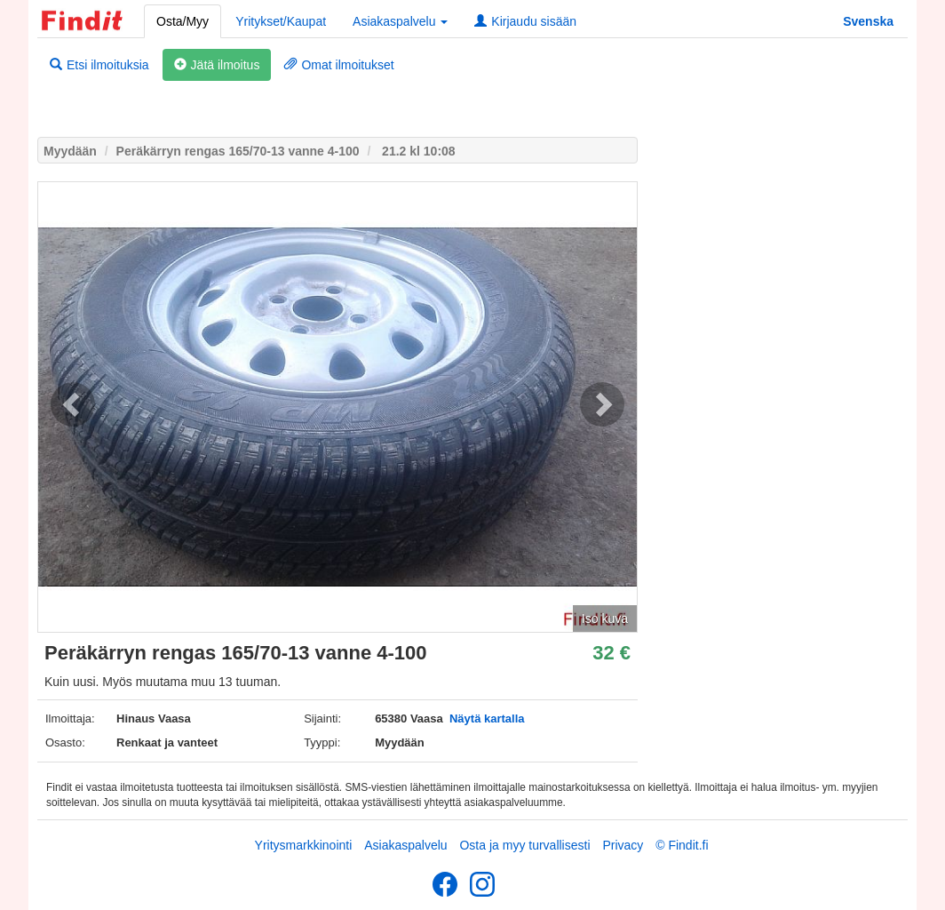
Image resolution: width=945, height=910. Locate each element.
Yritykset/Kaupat (280, 21)
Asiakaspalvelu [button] (400, 21)
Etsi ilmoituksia (99, 65)
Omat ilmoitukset (338, 65)
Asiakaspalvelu (405, 845)
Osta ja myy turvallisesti (524, 845)
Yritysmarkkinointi (304, 845)
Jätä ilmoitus (217, 65)
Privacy (622, 845)
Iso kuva (605, 618)
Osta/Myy (182, 21)
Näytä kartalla (487, 718)
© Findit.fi (681, 845)
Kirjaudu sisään (525, 21)
